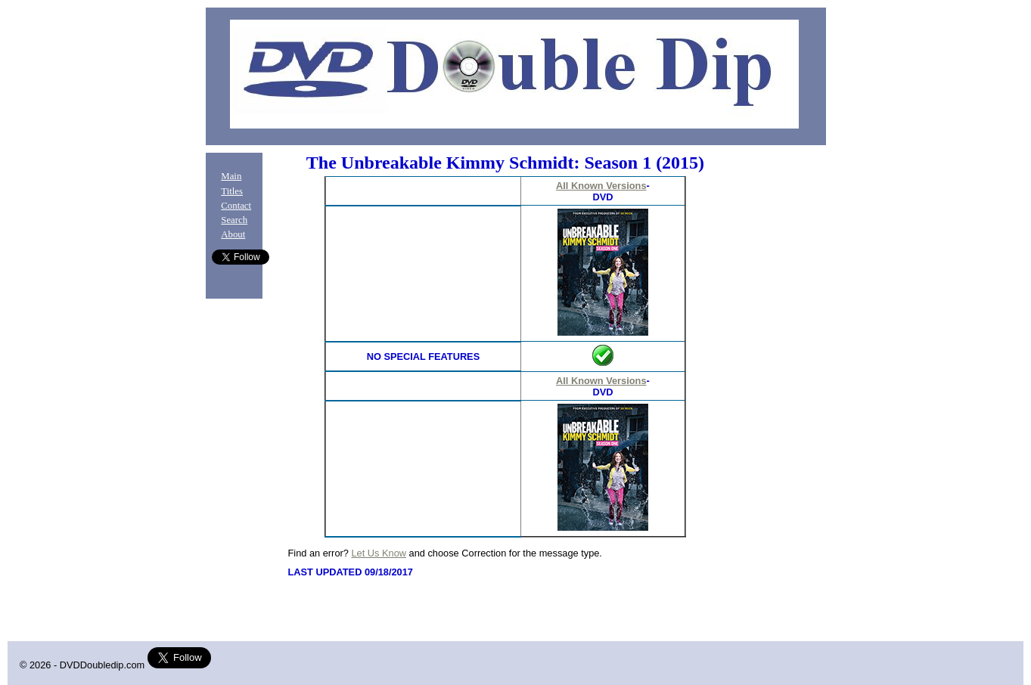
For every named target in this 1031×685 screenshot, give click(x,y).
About (233, 234)
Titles (232, 191)
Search (234, 220)
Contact (236, 205)
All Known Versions (601, 185)
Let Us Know (378, 553)
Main (231, 176)
